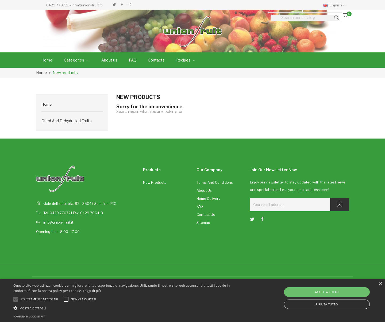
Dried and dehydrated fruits (66, 120)
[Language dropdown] (335, 5)
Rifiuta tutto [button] (327, 304)
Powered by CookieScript (29, 316)
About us (204, 190)
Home (46, 104)
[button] (129, 307)
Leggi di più (92, 291)
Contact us (206, 214)
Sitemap (203, 222)
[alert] (192, 300)
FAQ (200, 206)
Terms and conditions (215, 182)
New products (154, 182)
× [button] (380, 284)
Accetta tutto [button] (327, 292)
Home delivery (208, 198)
